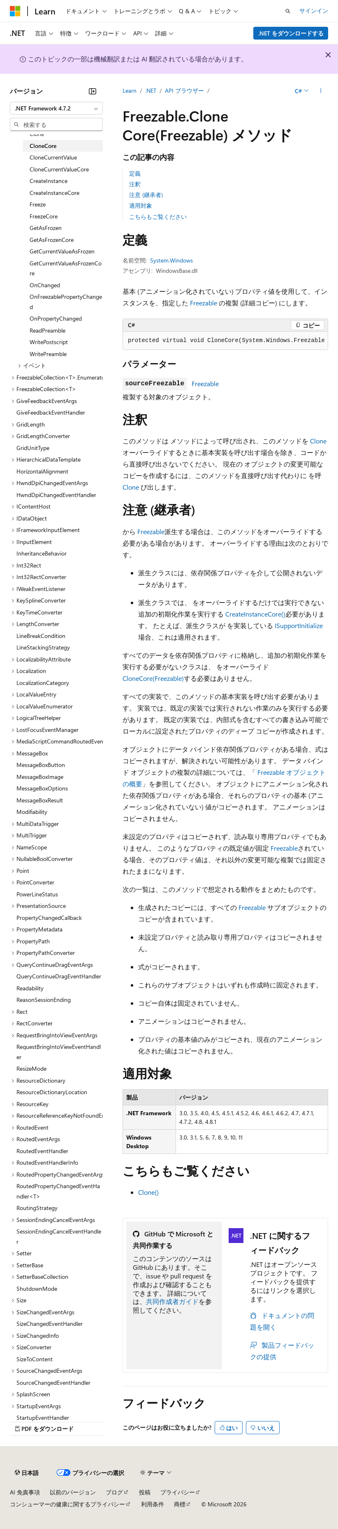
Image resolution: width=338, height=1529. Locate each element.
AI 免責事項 (25, 1492)
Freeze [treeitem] (38, 204)
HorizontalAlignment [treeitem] (42, 471)
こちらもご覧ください (158, 216)
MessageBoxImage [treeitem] (39, 777)
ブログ (114, 1492)
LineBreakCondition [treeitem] (40, 636)
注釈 (135, 184)
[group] (225, 341)
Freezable (203, 302)
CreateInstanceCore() (255, 614)
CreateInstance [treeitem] (48, 181)
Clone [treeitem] (37, 134)
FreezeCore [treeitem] (44, 216)
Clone (318, 440)
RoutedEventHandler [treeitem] (42, 1151)
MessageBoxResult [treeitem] (39, 800)
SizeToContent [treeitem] (34, 1359)
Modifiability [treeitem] (31, 812)
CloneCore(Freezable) (153, 678)
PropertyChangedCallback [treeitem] (49, 918)
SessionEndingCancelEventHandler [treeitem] (58, 1236)
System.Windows (171, 260)
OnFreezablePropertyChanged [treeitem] (66, 302)
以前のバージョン (73, 1492)
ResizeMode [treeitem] (31, 1068)
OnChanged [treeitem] (45, 285)
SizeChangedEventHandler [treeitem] (49, 1323)
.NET (150, 90)
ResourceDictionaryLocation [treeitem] (51, 1092)
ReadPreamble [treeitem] (47, 330)
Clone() (148, 1192)
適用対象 (140, 205)
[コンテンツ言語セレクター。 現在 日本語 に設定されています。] (27, 1473)
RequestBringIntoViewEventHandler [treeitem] (58, 1052)
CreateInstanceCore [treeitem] (54, 193)
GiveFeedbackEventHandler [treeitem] (50, 412)
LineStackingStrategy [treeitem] (43, 647)
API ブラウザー (184, 90)
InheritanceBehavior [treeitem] (41, 553)
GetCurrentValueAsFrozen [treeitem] (62, 251)
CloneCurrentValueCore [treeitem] (59, 169)
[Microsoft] (15, 11)
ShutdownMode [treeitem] (36, 1288)
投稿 (144, 1492)
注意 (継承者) (146, 195)
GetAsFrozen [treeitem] (46, 228)
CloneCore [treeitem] (43, 146)
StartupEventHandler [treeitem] (42, 1417)
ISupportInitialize (299, 625)
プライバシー (177, 1492)
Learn (130, 90)
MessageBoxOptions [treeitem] (42, 788)
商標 (179, 1504)
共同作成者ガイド (172, 1301)
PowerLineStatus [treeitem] (37, 894)
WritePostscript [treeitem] (49, 342)
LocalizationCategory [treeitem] (42, 683)
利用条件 (152, 1504)
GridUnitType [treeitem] (32, 448)
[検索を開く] (288, 11)
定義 (135, 173)
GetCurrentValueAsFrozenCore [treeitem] (66, 268)
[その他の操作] (321, 91)
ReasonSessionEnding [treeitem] (43, 1000)
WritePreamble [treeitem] (48, 354)
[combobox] (56, 108)
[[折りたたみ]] (92, 91)
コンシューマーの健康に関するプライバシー (67, 1504)
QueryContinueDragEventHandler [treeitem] (58, 976)
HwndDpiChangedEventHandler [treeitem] (56, 495)
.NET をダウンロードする (291, 33)
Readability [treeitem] (30, 988)
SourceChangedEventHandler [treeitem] (53, 1382)
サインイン (313, 10)
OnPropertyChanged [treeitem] (56, 318)
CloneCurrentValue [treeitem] (53, 157)
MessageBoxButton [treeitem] (40, 765)
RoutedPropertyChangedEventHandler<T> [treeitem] (58, 1191)
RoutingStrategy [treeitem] (37, 1208)
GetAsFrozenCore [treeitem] (52, 240)
